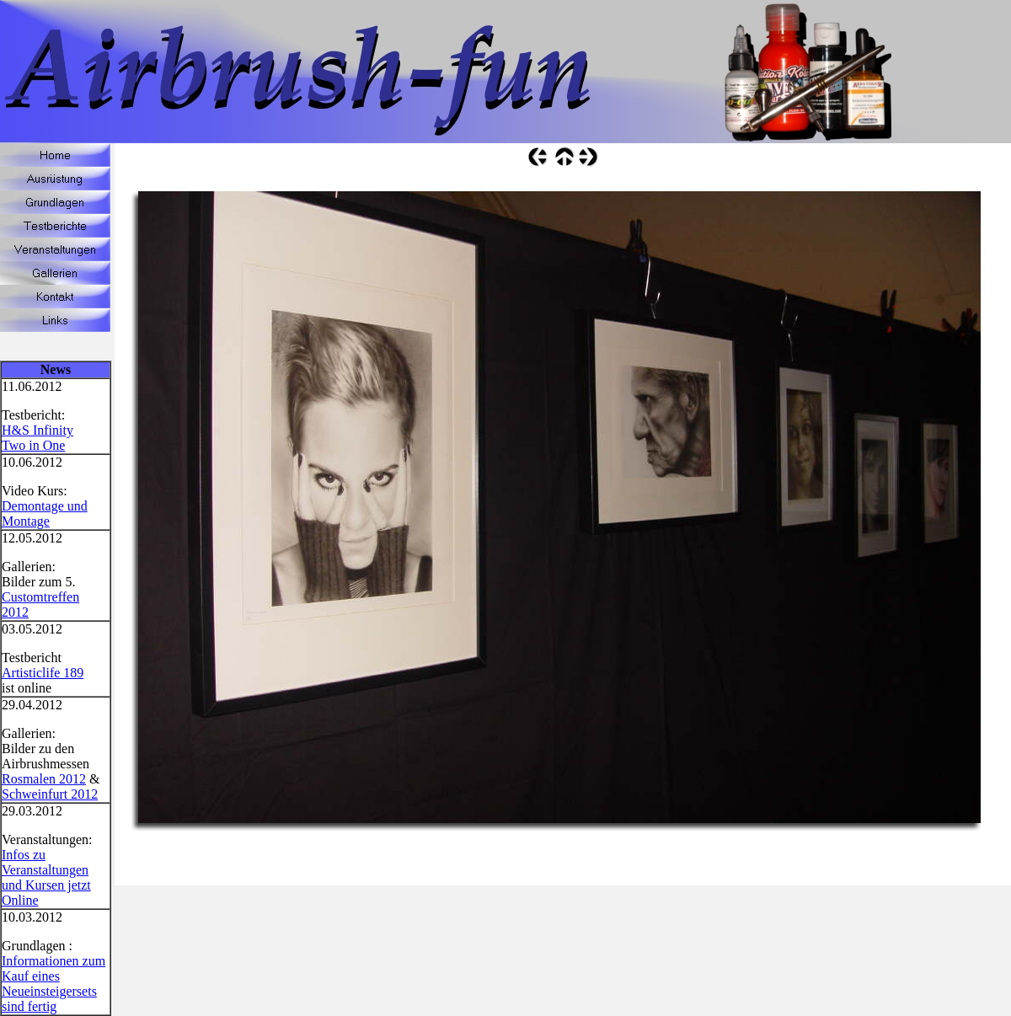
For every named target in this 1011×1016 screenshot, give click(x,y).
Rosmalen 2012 (44, 779)
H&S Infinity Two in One (37, 437)
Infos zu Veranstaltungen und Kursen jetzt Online (46, 877)
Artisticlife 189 (42, 673)
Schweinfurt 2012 (50, 794)
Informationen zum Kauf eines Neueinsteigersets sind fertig (53, 983)
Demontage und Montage (45, 513)
